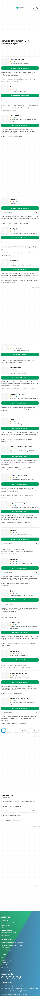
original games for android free (15, 522)
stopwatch (35, 79)
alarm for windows (26, 360)
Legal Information (6, 960)
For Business (5, 935)
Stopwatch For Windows (13, 79)
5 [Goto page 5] (28, 730)
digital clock (24, 79)
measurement (4, 441)
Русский (35, 988)
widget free (10, 495)
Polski (24, 988)
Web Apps (9, 583)
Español (18, 986)
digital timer (10, 467)
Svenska (3, 991)
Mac (2, 280)
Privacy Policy (5, 965)
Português (30, 988)
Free (30, 79)
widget (16, 495)
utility (30, 583)
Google (13, 253)
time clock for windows (21, 665)
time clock (10, 665)
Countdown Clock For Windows (20, 108)
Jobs (2, 927)
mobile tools (10, 414)
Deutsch (7, 986)
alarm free (29, 280)
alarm (35, 280)
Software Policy (5, 947)
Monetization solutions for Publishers (12, 942)
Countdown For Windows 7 (8, 551)
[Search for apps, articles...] (33, 8)
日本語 (8, 988)
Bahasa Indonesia (32, 986)
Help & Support (5, 925)
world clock (17, 439)
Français (23, 986)
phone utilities (34, 414)
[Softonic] (20, 8)
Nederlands (18, 988)
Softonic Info (5, 920)
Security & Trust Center (8, 923)
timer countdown (5, 108)
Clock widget (12, 617)
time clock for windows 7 (8, 668)
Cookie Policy (5, 967)
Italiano (3, 988)
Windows (3, 79)
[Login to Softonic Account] (37, 8)
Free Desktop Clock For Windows (9, 81)
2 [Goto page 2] (9, 730)
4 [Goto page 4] (22, 730)
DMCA (3, 957)
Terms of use (5, 962)
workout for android (26, 439)
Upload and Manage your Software (11, 945)
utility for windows (28, 551)
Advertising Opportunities (8, 950)
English (12, 986)
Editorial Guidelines (6, 930)
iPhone (8, 253)
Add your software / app (8, 932)
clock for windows (28, 668)
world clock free (33, 615)
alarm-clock (8, 280)
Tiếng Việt (21, 991)
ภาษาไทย (9, 991)
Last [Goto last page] (35, 730)
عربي (2, 986)
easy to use (26, 388)
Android (9, 105)
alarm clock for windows (15, 362)
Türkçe (15, 991)
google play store (5, 255)
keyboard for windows (32, 105)
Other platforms (20, 100)
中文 (25, 991)
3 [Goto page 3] (16, 730)
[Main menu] (3, 8)
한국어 (12, 988)
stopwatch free (11, 136)
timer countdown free (18, 105)
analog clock (24, 615)
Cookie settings (5, 970)
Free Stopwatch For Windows (8, 110)
